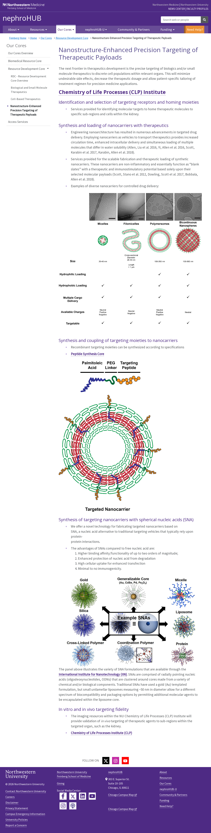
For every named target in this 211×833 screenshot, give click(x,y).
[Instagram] (115, 760)
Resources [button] (37, 29)
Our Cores (46, 38)
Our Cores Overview (20, 53)
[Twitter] (105, 760)
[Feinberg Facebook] (63, 796)
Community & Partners (134, 29)
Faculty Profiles (197, 8)
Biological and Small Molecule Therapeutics (29, 90)
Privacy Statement (16, 808)
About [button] (12, 29)
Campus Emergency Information (25, 814)
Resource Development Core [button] (26, 69)
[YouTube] (125, 760)
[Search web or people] (181, 19)
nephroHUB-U (168, 789)
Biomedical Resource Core (25, 61)
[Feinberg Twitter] (72, 796)
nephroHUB (22, 18)
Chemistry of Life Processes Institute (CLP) (101, 733)
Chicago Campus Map (121, 794)
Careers (10, 797)
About (163, 772)
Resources (166, 777)
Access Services (18, 122)
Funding (164, 800)
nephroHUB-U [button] (94, 29)
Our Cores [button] (65, 29)
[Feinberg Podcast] (72, 805)
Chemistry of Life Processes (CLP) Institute (112, 91)
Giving (61, 783)
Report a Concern (16, 825)
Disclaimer (11, 802)
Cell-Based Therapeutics (25, 99)
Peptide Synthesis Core (87, 354)
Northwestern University (194, 4)
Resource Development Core (72, 38)
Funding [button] (166, 29)
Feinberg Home (17, 38)
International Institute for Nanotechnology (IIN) (93, 674)
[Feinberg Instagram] (63, 805)
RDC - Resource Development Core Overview (28, 78)
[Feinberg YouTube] (92, 796)
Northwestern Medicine (166, 4)
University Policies (16, 819)
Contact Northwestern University (25, 791)
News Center (176, 8)
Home (33, 38)
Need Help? (195, 29)
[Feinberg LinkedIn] (82, 796)
